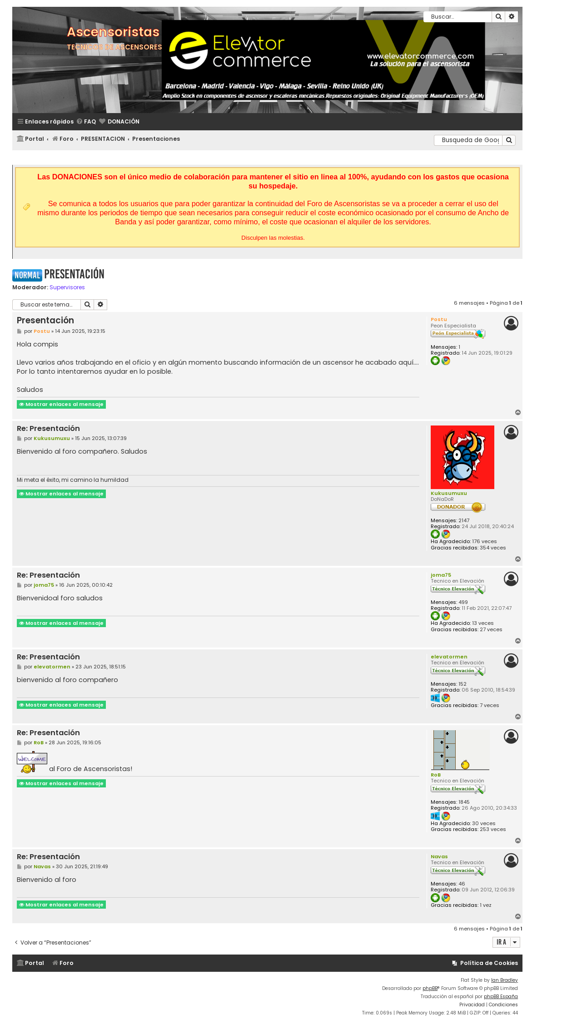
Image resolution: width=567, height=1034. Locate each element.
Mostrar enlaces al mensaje (61, 404)
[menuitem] (86, 122)
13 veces (483, 623)
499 (463, 602)
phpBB (430, 988)
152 (462, 684)
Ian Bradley (504, 980)
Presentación (74, 274)
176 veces (484, 541)
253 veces (493, 829)
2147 (463, 521)
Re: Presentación (48, 429)
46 (461, 884)
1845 (464, 802)
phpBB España (501, 996)
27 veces (491, 630)
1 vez (486, 905)
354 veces (493, 548)
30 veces (484, 823)
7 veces (489, 705)
